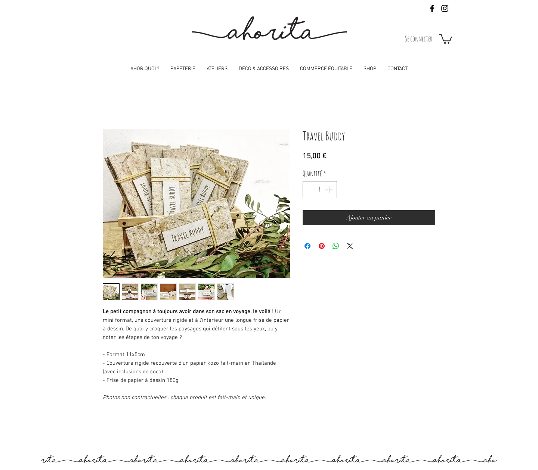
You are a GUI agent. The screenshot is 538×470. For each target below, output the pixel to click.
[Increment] (329, 189)
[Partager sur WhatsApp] (335, 246)
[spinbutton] (319, 189)
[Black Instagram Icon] (444, 8)
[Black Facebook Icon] (432, 8)
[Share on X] (350, 246)
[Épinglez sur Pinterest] (321, 246)
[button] (445, 38)
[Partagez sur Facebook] (307, 246)
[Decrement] (310, 189)
